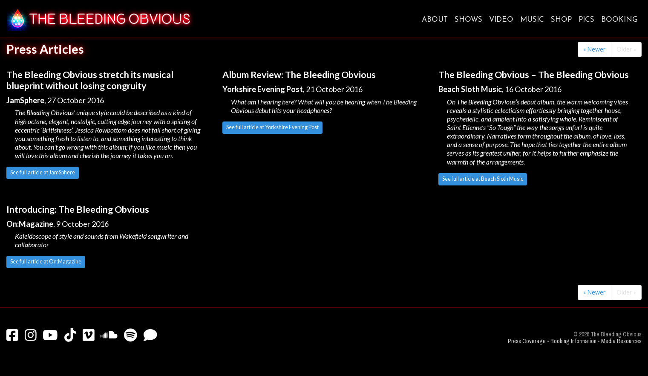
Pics (586, 19)
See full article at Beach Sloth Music (482, 179)
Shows (468, 19)
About (435, 19)
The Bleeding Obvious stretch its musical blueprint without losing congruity (89, 80)
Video (501, 19)
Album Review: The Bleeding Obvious (299, 74)
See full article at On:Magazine (45, 261)
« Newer (594, 49)
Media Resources (621, 341)
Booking (619, 19)
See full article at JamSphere (42, 172)
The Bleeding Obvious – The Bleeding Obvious (533, 74)
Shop (561, 19)
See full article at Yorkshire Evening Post (272, 127)
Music (532, 19)
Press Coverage (527, 341)
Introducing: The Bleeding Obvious (77, 209)
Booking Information (573, 341)
